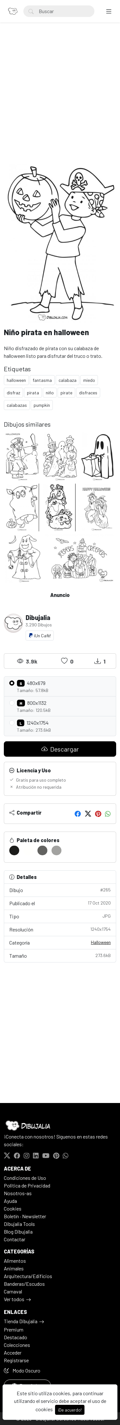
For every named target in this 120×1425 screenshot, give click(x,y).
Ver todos (14, 1299)
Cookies (12, 1208)
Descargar (60, 749)
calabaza (67, 380)
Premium (13, 1329)
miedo (89, 380)
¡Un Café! (39, 635)
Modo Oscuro (22, 1370)
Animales (14, 1268)
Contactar (14, 1239)
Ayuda (10, 1201)
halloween (16, 380)
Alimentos (15, 1261)
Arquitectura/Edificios (28, 1276)
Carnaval (13, 1291)
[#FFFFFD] (28, 850)
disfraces (88, 392)
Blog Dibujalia (18, 1231)
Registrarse (16, 1360)
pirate (66, 392)
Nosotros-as (18, 1193)
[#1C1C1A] (14, 850)
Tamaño (60, 955)
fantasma (42, 380)
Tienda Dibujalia (20, 1321)
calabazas (17, 405)
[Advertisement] (60, 100)
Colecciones (17, 1345)
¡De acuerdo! (70, 1410)
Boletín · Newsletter (25, 1216)
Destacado (15, 1337)
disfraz (13, 392)
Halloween (101, 942)
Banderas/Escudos (24, 1284)
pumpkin (42, 405)
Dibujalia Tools (19, 1224)
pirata (33, 392)
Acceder (12, 1352)
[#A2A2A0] (56, 850)
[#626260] (42, 850)
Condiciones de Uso (25, 1178)
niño (50, 392)
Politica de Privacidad (27, 1185)
